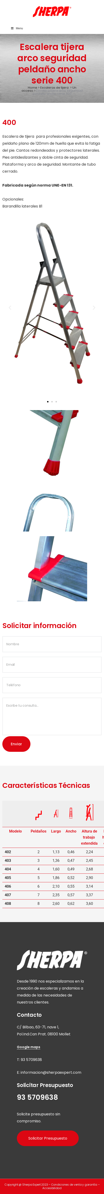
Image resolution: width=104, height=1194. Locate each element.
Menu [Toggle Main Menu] (17, 28)
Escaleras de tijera (54, 87)
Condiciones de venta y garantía (74, 1185)
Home (32, 87)
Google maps (28, 1047)
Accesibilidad (52, 1188)
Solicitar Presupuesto (47, 1138)
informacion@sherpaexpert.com (51, 1072)
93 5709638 (31, 1059)
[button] (10, 308)
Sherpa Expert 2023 (35, 1185)
